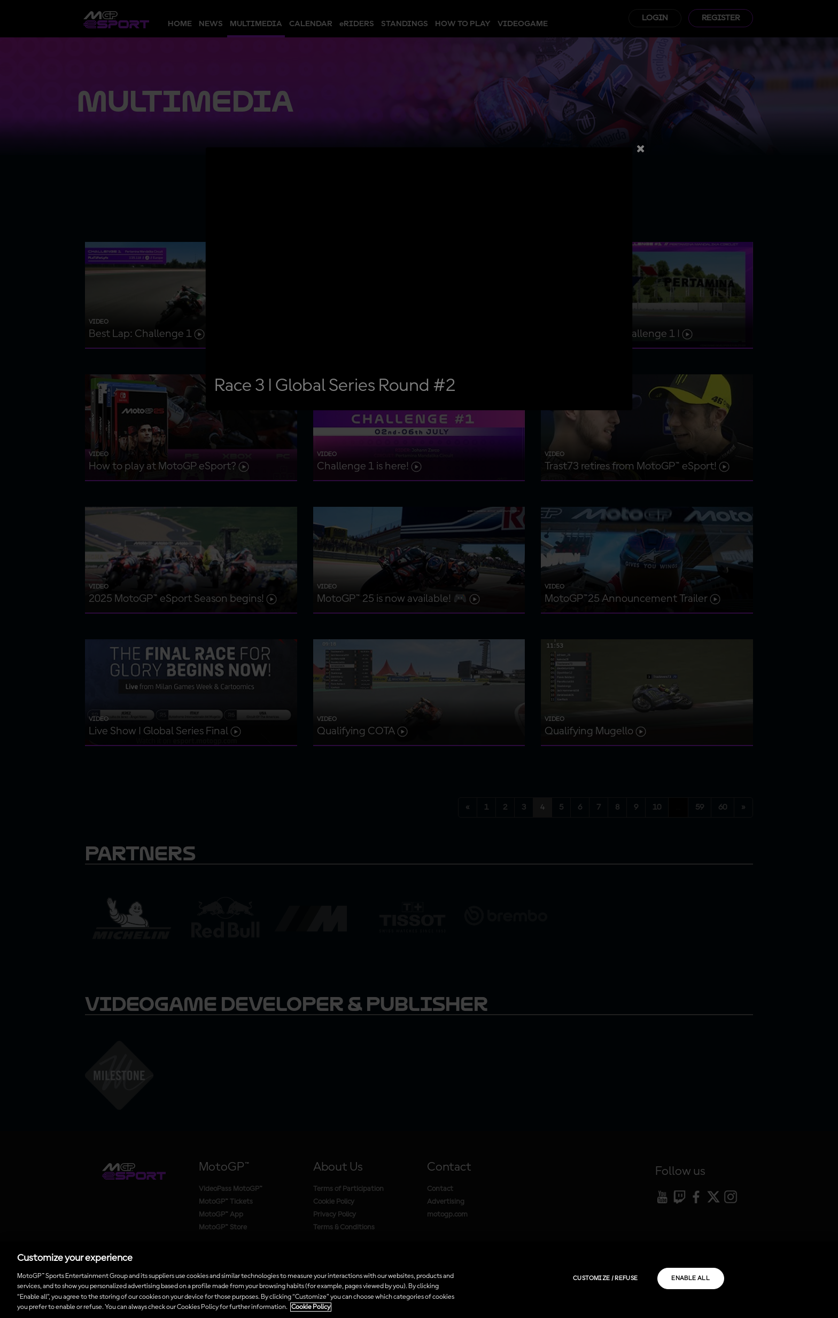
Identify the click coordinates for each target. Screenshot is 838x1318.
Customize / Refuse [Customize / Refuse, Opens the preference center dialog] (605, 1278)
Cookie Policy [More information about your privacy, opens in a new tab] (310, 1307)
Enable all (690, 1278)
